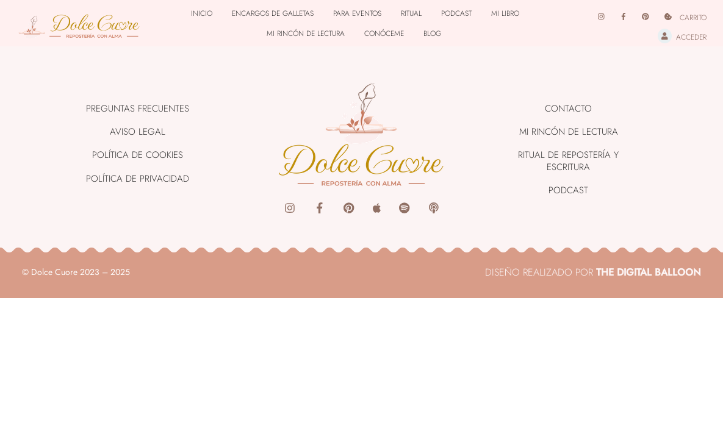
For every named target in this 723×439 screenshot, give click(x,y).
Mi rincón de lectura (306, 33)
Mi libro (505, 13)
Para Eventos (357, 13)
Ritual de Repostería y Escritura (568, 161)
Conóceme (384, 33)
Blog (432, 33)
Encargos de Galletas (273, 13)
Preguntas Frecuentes (137, 108)
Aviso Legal (137, 131)
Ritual (411, 13)
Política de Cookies (137, 155)
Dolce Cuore (54, 272)
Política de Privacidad (137, 178)
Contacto (568, 108)
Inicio (201, 13)
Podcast (456, 13)
